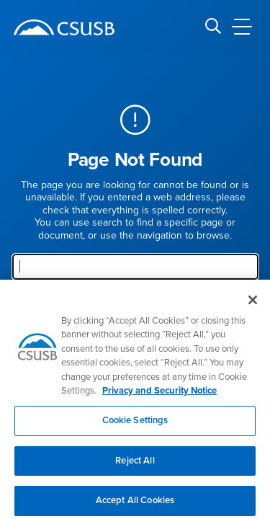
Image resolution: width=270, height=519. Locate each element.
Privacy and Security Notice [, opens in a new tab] (159, 396)
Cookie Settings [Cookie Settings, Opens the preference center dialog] (135, 425)
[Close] (253, 305)
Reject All (134, 465)
